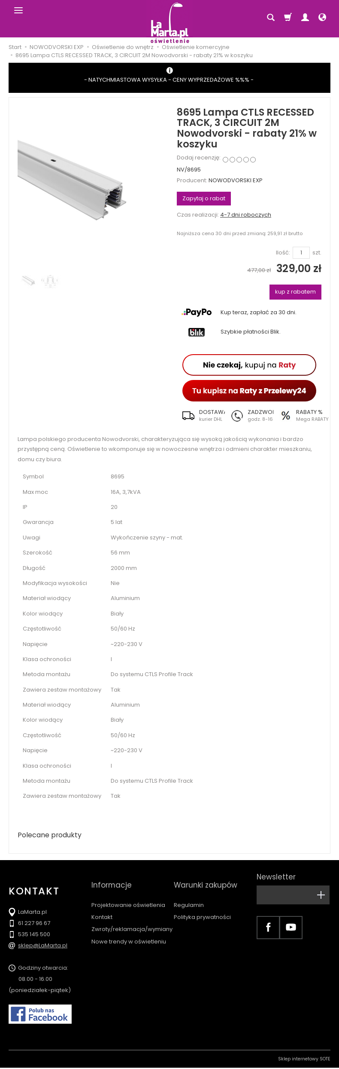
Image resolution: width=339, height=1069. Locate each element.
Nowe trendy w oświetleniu (128, 929)
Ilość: (283, 253)
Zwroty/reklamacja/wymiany (132, 917)
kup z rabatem (295, 292)
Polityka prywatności (202, 905)
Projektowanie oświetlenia (128, 892)
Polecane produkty (54, 835)
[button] (201, 416)
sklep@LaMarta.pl (42, 947)
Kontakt (101, 905)
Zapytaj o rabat (203, 198)
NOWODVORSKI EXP (236, 180)
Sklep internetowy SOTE (304, 1060)
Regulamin (189, 892)
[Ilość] (301, 253)
